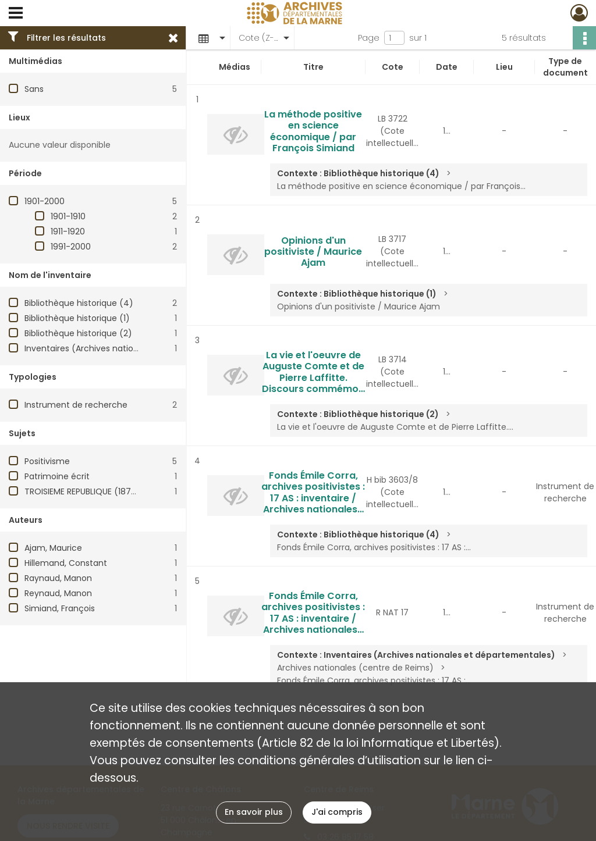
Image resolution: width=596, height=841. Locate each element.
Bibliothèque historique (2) (78, 333)
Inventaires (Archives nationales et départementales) (134, 348)
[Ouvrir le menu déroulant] (16, 14)
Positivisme (47, 461)
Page (368, 38)
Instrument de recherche (75, 405)
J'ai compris (337, 812)
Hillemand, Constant (65, 563)
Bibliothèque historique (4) (78, 303)
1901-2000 (44, 201)
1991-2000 (71, 246)
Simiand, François (59, 608)
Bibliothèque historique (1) (77, 318)
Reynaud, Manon (58, 593)
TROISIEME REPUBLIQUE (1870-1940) (94, 491)
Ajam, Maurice (53, 548)
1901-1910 (68, 216)
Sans (34, 89)
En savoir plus (254, 812)
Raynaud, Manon (58, 578)
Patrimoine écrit (57, 476)
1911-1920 (68, 231)
